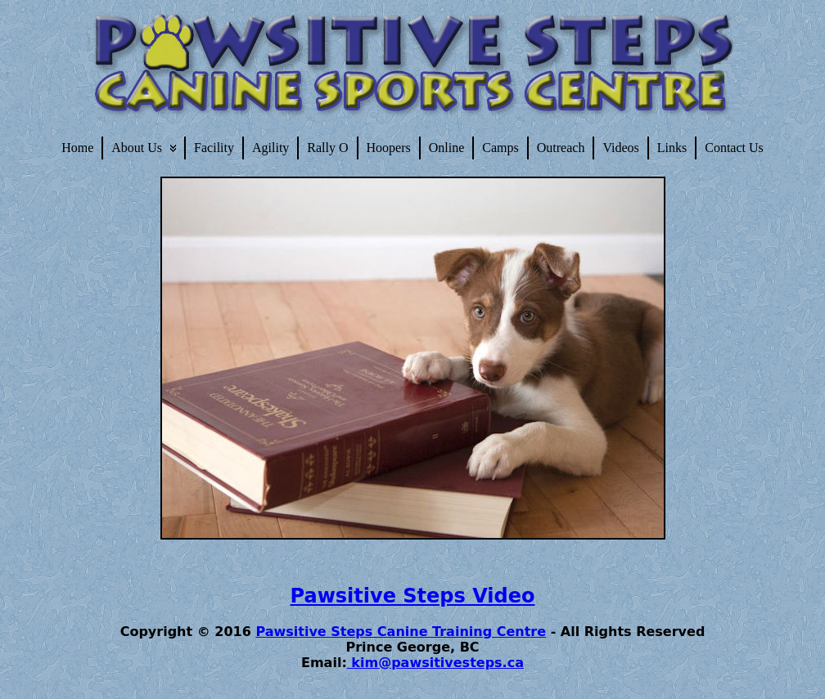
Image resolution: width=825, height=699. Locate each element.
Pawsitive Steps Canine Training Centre (400, 631)
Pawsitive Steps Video (413, 596)
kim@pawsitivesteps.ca (435, 662)
